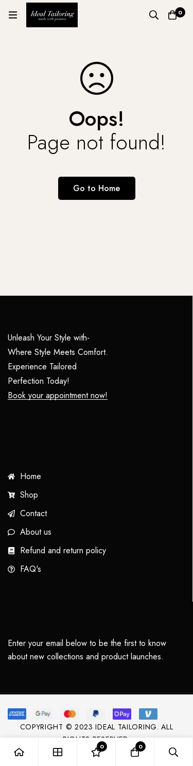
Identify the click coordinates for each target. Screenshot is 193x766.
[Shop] (58, 752)
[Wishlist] (96, 752)
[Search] (154, 15)
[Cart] (172, 15)
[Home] (19, 752)
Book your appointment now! (58, 395)
